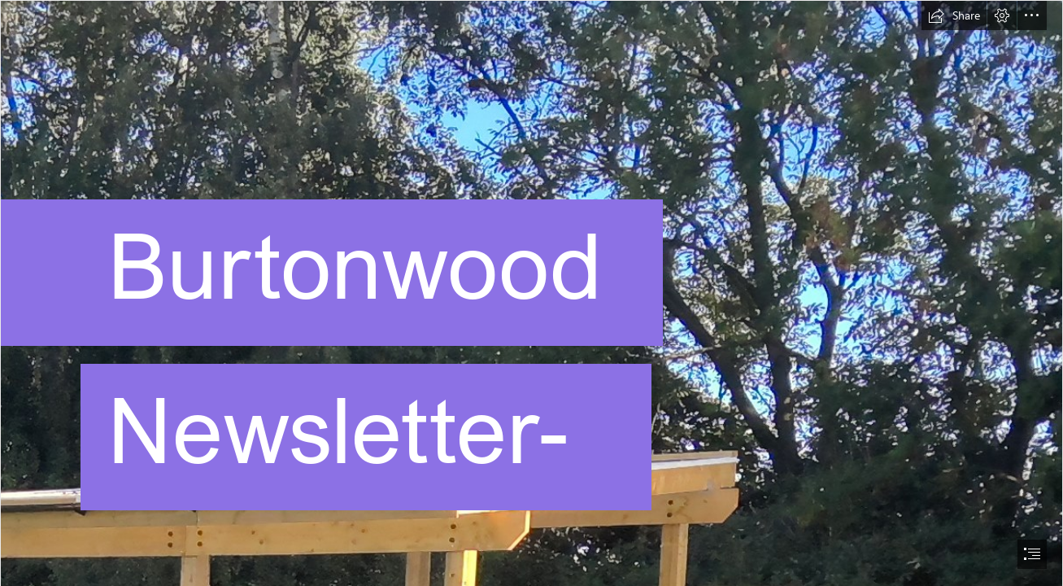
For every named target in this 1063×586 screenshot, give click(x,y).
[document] (531, 293)
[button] (954, 15)
